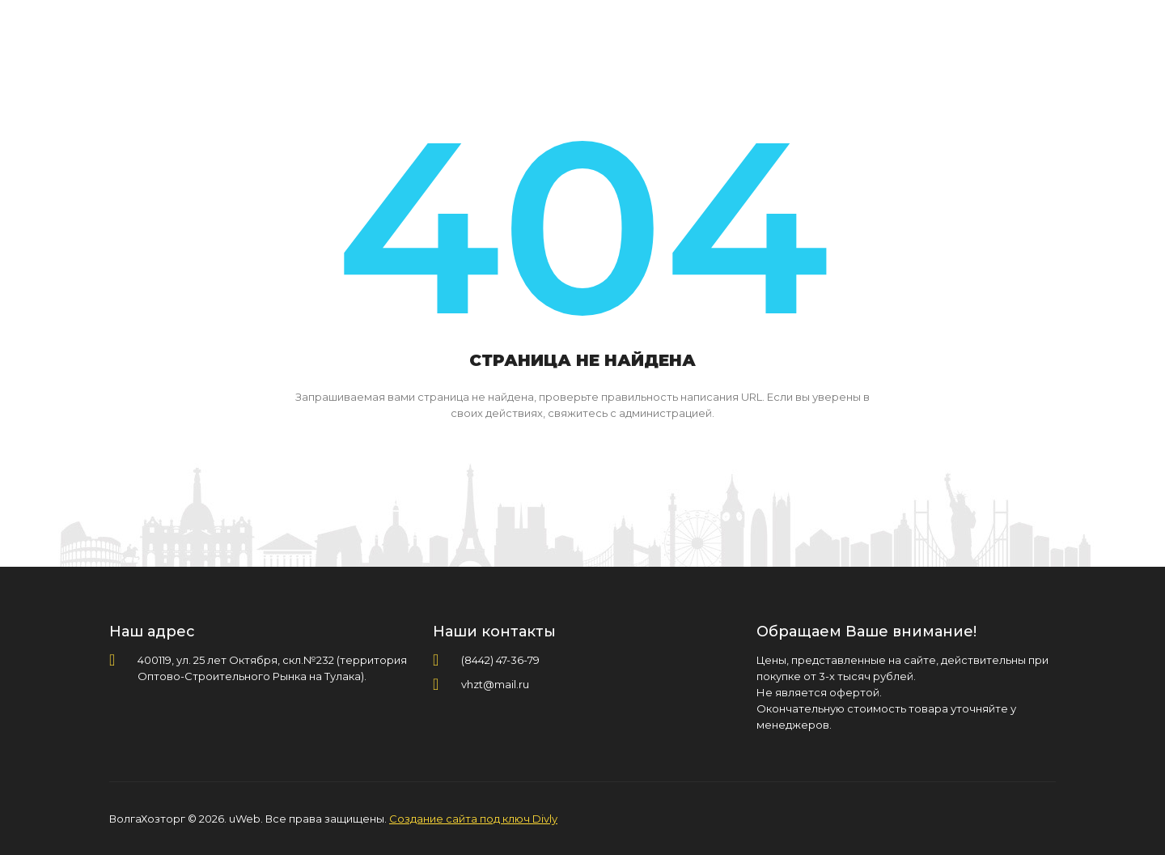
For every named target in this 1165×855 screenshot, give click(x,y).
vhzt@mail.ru (495, 684)
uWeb (245, 818)
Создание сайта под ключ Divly (473, 818)
